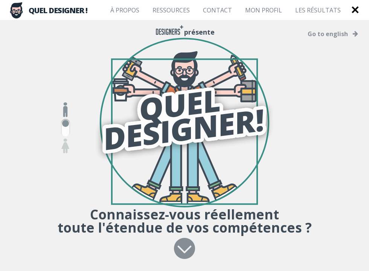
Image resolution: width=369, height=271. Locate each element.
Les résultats (318, 10)
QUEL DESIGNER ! (47, 10)
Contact (217, 10)
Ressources (171, 10)
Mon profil (263, 10)
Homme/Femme (65, 128)
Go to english (328, 34)
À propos (124, 10)
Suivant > (184, 248)
